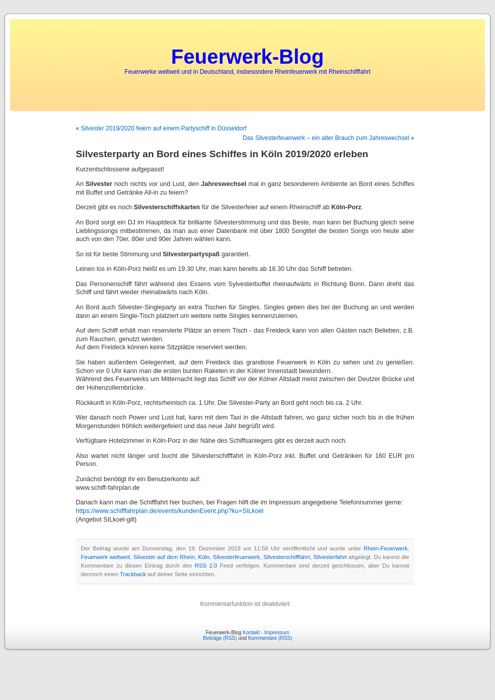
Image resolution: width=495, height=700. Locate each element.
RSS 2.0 (206, 566)
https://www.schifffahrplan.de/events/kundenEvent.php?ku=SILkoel (170, 511)
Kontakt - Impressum (266, 632)
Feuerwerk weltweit (105, 557)
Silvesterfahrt (329, 557)
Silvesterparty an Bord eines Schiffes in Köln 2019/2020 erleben (222, 154)
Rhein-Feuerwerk (386, 548)
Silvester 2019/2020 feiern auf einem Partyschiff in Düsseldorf (163, 128)
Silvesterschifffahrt (286, 557)
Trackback (133, 574)
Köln (204, 557)
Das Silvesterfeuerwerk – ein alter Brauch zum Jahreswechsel (326, 138)
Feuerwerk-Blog (247, 56)
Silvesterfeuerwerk (236, 557)
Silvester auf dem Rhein (163, 557)
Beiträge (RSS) (220, 638)
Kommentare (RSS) (270, 638)
